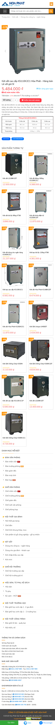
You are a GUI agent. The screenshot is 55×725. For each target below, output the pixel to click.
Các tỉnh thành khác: (14, 705)
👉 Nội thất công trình (14, 619)
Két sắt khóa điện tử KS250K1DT (37, 217)
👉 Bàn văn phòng (11, 457)
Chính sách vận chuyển (9, 646)
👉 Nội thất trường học (14, 603)
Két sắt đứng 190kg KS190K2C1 (37, 179)
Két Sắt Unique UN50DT (38, 327)
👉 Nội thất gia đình (12, 517)
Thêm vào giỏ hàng (32, 100)
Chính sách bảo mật (8, 654)
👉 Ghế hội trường (12, 567)
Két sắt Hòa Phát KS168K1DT (40, 290)
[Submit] (51, 11)
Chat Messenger (18, 138)
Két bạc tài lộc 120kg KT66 (39, 253)
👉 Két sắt (7, 542)
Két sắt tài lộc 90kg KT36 (12, 216)
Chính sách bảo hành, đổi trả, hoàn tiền (14, 649)
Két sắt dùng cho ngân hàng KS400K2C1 (13, 254)
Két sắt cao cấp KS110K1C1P (13, 401)
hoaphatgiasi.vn (19, 719)
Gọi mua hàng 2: (13, 697)
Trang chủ (6, 17)
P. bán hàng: (12, 701)
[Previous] (6, 51)
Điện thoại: (11, 680)
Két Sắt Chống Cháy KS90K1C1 (14, 438)
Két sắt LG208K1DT (37, 401)
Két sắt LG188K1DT (10, 178)
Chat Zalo (6, 138)
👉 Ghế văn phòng (11, 487)
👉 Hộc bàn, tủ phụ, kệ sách (16, 582)
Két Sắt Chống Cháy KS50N (13, 364)
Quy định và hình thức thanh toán (12, 651)
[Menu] (4, 11)
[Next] (49, 51)
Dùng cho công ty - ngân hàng (33, 17)
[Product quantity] (15, 100)
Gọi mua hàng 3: (13, 699)
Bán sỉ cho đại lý (7, 657)
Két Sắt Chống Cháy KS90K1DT (41, 364)
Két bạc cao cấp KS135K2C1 (13, 290)
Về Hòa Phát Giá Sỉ (8, 643)
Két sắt (15, 17)
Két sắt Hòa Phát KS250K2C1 (13, 327)
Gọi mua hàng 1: (13, 694)
